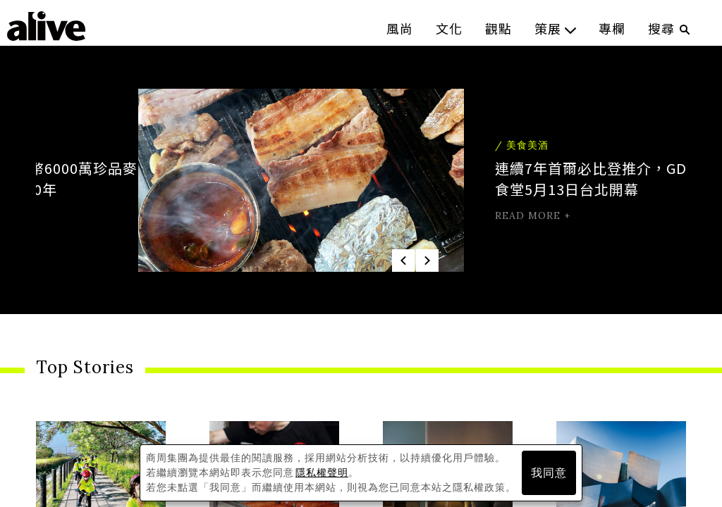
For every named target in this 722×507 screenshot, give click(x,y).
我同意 (549, 473)
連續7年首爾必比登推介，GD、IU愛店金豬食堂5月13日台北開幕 (536, 178)
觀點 (498, 28)
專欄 (612, 28)
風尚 (399, 28)
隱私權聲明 (321, 472)
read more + (432, 215)
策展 (555, 28)
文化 (449, 28)
